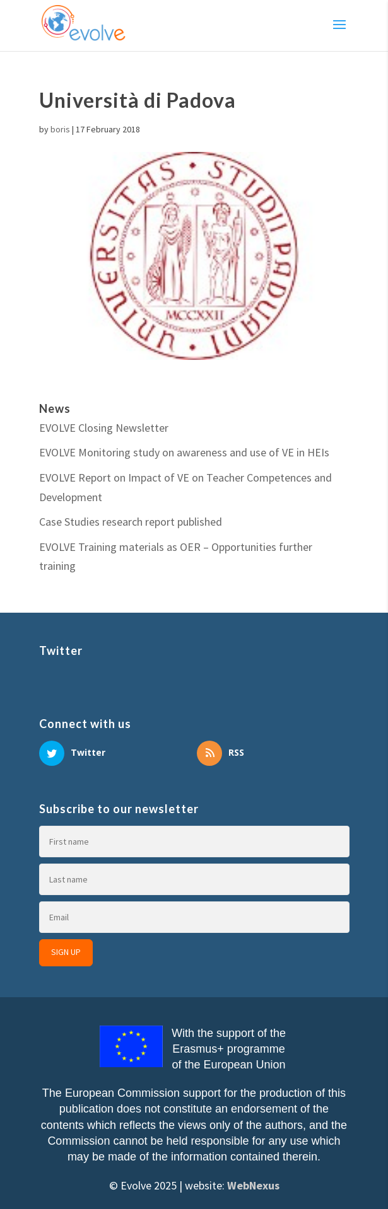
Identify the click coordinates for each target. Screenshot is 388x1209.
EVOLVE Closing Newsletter (103, 427)
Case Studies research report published (130, 521)
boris (60, 129)
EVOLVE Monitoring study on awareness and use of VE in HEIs (184, 452)
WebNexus (253, 1185)
